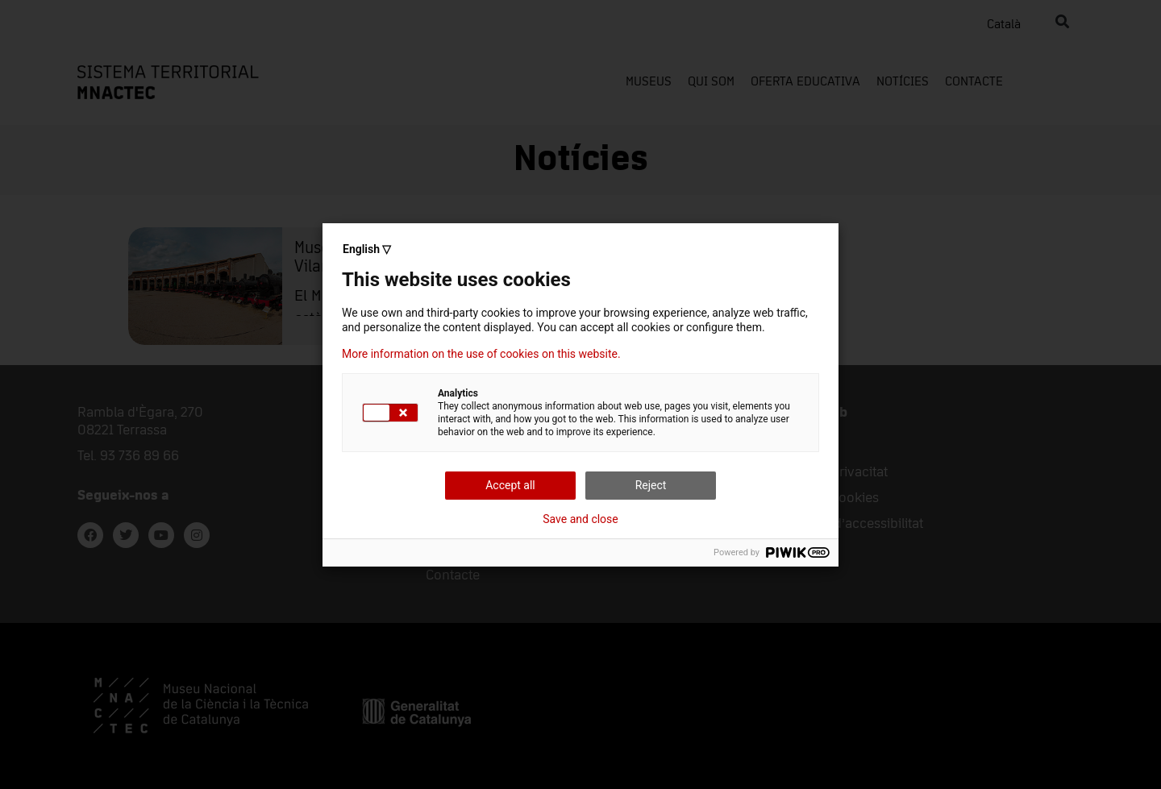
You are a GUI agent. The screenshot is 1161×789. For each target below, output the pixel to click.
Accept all (510, 485)
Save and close (580, 519)
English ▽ (367, 249)
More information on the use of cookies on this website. (481, 353)
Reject (651, 485)
